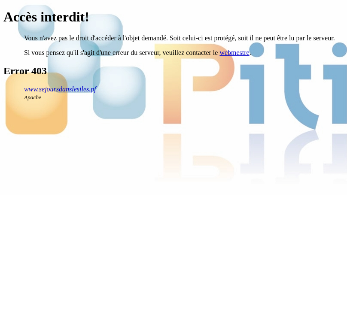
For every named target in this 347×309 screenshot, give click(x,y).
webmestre (234, 52)
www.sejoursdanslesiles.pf (60, 89)
